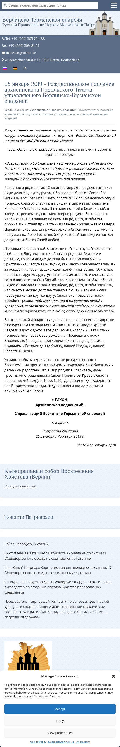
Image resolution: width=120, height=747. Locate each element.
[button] (113, 676)
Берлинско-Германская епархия (54, 22)
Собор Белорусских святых (26, 544)
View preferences (60, 733)
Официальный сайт (20, 486)
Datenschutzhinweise (61, 742)
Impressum (83, 742)
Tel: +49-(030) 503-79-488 (23, 38)
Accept (60, 709)
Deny (60, 721)
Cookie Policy (38, 742)
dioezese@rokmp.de (19, 53)
